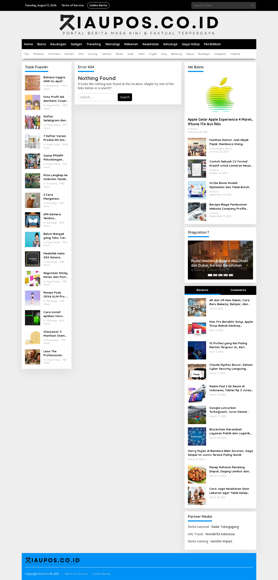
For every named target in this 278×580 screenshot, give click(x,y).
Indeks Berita (101, 573)
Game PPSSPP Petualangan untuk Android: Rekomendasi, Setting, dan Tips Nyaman (55, 157)
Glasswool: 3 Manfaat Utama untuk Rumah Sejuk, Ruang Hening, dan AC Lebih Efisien (55, 334)
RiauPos (43, 574)
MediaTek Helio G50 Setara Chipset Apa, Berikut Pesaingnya (54, 255)
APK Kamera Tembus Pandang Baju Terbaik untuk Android (53, 216)
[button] (252, 5)
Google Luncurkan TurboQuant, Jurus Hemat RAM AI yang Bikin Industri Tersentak (228, 410)
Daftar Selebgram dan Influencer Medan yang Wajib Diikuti (54, 118)
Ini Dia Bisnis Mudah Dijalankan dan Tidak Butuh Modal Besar (229, 185)
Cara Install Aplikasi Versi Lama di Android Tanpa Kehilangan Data (55, 314)
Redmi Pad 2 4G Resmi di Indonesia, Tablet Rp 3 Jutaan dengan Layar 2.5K (231, 388)
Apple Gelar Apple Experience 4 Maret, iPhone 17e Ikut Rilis (220, 121)
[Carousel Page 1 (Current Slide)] (210, 275)
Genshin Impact (221, 541)
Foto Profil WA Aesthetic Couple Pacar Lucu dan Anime (55, 99)
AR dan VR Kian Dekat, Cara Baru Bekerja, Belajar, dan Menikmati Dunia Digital (229, 302)
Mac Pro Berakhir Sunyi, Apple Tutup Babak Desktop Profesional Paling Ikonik (231, 324)
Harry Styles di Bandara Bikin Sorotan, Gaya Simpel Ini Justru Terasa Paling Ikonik (220, 452)
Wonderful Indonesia (220, 534)
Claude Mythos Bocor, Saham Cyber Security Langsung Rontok (231, 367)
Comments (238, 290)
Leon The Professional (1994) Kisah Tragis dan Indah (55, 353)
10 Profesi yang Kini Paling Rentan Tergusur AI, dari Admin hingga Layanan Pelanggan (228, 345)
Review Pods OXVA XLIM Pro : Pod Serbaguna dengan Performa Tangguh (54, 294)
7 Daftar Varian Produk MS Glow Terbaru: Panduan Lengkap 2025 (55, 138)
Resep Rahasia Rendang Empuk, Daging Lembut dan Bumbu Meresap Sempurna (229, 469)
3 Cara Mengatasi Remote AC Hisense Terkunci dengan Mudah (55, 197)
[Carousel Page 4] (225, 275)
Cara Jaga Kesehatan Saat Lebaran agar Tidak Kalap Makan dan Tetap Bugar (229, 491)
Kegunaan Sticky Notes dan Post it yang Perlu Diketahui (55, 275)
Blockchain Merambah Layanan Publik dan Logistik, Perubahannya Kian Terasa (230, 431)
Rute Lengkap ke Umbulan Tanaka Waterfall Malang (55, 177)
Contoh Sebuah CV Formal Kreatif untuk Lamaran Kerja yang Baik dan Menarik (230, 163)
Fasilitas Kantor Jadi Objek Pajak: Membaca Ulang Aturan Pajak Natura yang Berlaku (228, 142)
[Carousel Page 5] (231, 275)
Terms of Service (76, 573)
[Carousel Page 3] (220, 275)
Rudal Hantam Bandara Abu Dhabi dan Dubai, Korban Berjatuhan (219, 263)
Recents (202, 290)
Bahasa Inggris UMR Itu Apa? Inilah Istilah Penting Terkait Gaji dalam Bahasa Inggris (54, 79)
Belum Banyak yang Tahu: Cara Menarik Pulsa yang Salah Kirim (55, 236)
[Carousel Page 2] (215, 275)
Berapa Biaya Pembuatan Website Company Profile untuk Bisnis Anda (228, 206)
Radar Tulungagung (225, 527)
